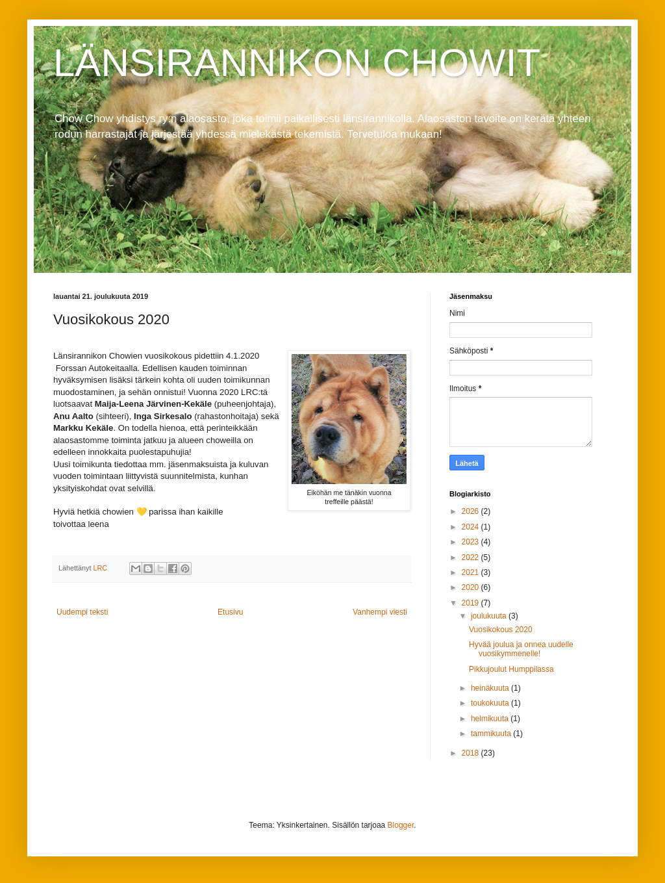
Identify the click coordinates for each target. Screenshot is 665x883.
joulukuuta (489, 616)
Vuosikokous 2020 (501, 629)
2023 (471, 541)
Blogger (401, 825)
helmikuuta (490, 718)
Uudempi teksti (82, 612)
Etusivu (230, 612)
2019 (471, 603)
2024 (471, 526)
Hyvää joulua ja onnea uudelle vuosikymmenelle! (521, 649)
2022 (471, 557)
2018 (471, 753)
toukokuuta (491, 703)
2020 (471, 587)
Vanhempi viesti (380, 612)
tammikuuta (492, 733)
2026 (471, 511)
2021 (471, 572)
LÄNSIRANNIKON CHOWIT (296, 62)
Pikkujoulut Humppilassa (511, 669)
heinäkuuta (491, 688)
